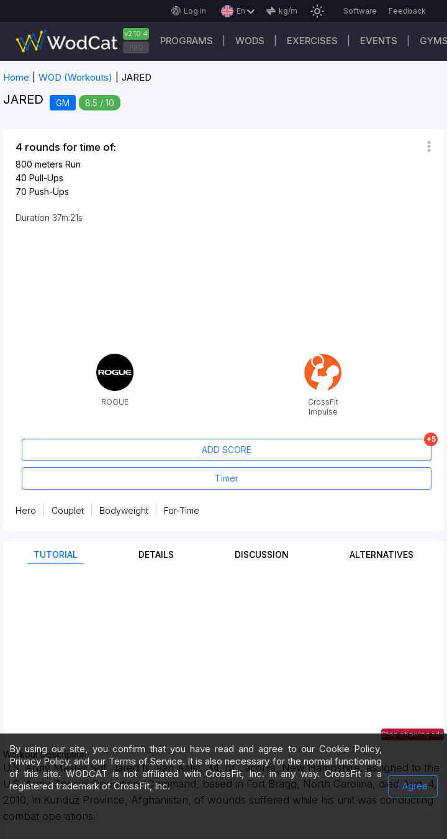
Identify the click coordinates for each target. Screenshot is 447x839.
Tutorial (56, 554)
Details (156, 554)
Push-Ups (49, 191)
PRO (136, 47)
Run (73, 164)
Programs (186, 41)
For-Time (181, 510)
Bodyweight (123, 510)
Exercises (312, 41)
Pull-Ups (46, 178)
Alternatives (381, 554)
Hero (26, 510)
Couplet (68, 510)
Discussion (262, 554)
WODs (249, 41)
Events (378, 41)
